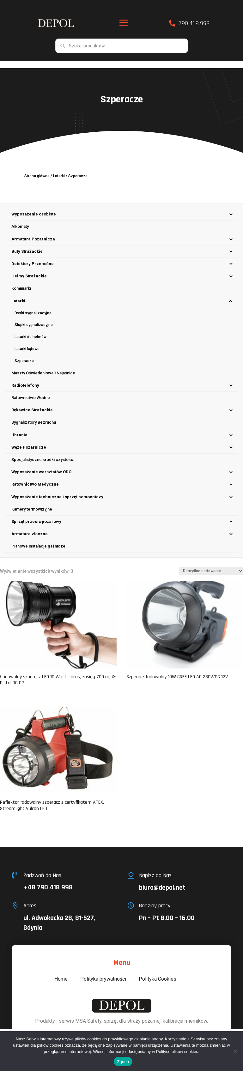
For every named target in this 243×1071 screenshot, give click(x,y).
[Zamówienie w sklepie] (211, 564)
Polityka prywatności (103, 972)
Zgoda (123, 1061)
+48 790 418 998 (48, 880)
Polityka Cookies (157, 972)
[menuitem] (121, 207)
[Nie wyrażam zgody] (235, 1051)
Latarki (59, 169)
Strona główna (37, 169)
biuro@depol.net (162, 880)
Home (61, 972)
